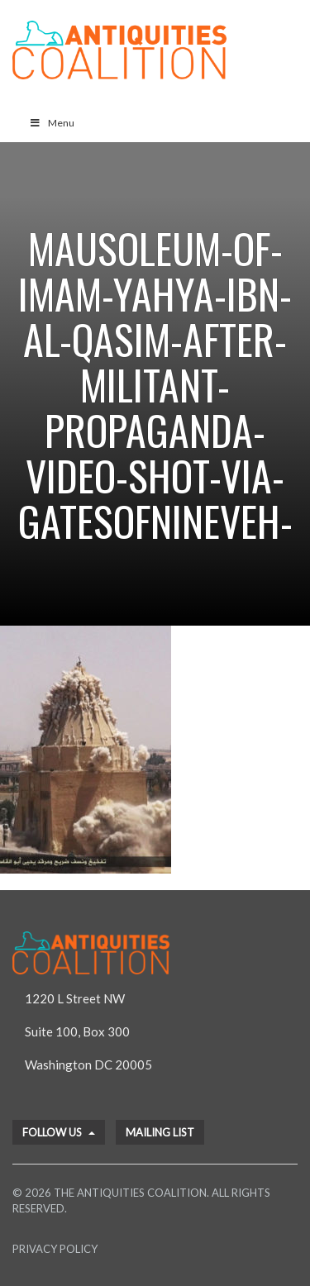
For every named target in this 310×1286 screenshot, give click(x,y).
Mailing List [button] (160, 1132)
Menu (51, 123)
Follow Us (58, 1132)
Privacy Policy (55, 1248)
